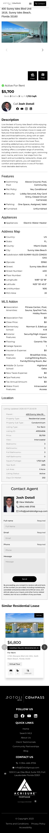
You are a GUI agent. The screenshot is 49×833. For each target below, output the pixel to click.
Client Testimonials (26, 742)
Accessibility (25, 827)
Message (8, 556)
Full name (8, 521)
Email (6, 532)
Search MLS (26, 733)
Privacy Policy (38, 823)
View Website (26, 502)
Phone (7, 544)
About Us (26, 737)
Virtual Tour (14, 664)
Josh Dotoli (26, 103)
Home (26, 729)
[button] (42, 50)
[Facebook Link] (22, 716)
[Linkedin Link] (36, 716)
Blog (25, 751)
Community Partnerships (26, 746)
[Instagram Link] (16, 716)
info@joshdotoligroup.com (33, 511)
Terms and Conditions (17, 823)
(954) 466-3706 (27, 506)
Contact (40, 3)
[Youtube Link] (29, 716)
